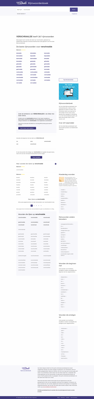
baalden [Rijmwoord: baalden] (32, 177)
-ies (62, 334)
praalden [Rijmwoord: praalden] (18, 194)
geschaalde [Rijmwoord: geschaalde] (33, 66)
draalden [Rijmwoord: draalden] (46, 180)
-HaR (62, 332)
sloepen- (63, 302)
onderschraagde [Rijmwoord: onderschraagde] (22, 255)
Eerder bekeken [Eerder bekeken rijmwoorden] (21, 13)
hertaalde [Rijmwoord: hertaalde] (46, 69)
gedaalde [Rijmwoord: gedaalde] (32, 61)
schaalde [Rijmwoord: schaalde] (32, 194)
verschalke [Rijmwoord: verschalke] (21, 243)
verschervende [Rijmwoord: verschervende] (21, 265)
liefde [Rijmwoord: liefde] (62, 196)
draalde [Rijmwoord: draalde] (32, 180)
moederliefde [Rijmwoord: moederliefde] (64, 198)
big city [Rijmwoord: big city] (62, 237)
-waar (62, 347)
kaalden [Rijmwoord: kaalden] (32, 187)
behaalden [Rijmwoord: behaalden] (33, 53)
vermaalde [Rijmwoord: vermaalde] (33, 74)
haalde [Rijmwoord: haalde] (32, 184)
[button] (55, 164)
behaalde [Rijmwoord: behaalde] (18, 53)
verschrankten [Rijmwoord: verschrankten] (21, 267)
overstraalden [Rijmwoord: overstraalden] (21, 262)
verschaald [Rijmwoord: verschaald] (21, 225)
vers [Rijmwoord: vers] (62, 206)
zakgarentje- (64, 277)
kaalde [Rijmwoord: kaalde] (18, 187)
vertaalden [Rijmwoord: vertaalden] (47, 80)
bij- (61, 298)
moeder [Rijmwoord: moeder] (63, 189)
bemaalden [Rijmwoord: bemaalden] (19, 55)
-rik (61, 341)
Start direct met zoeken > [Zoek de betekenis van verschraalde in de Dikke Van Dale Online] (27, 128)
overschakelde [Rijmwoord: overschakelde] (34, 260)
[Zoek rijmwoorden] (30, 10)
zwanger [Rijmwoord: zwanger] (63, 234)
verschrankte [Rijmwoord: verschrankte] (46, 246)
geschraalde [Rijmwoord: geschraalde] (21, 222)
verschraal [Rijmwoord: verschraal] (33, 225)
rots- (62, 287)
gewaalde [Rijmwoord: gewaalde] (33, 69)
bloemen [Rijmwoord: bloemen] (63, 202)
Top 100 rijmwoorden (68, 79)
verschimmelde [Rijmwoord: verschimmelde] (34, 265)
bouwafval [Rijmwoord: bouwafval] (63, 249)
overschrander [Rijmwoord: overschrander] (46, 260)
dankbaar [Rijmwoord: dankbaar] (63, 204)
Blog (58, 397)
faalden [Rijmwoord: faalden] (18, 184)
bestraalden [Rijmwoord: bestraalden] (33, 58)
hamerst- (63, 285)
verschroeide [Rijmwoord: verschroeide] (46, 248)
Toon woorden (36, 157)
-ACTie (62, 354)
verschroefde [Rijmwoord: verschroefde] (34, 248)
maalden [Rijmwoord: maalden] (32, 189)
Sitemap (63, 397)
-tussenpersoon (64, 351)
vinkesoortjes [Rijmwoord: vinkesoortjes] (64, 247)
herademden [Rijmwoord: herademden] (64, 228)
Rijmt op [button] (19, 9)
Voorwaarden (73, 397)
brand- (62, 283)
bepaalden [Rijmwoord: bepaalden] (47, 55)
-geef (62, 330)
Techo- (62, 300)
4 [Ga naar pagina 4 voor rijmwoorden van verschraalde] (38, 205)
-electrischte (64, 358)
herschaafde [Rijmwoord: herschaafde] (34, 236)
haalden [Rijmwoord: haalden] (46, 184)
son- (62, 281)
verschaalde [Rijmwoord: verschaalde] (19, 77)
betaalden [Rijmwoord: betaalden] (19, 61)
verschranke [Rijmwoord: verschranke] (34, 246)
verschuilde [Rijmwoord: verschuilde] (21, 251)
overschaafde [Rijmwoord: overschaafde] (46, 236)
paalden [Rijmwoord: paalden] (32, 192)
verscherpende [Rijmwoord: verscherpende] (46, 262)
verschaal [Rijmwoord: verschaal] (20, 241)
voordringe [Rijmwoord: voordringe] (63, 245)
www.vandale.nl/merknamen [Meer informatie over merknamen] (49, 387)
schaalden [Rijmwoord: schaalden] (46, 194)
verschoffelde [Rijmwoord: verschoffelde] (46, 265)
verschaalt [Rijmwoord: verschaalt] (33, 241)
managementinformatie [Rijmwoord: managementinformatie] (66, 224)
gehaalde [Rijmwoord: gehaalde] (18, 64)
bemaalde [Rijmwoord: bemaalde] (47, 53)
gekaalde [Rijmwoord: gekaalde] (32, 64)
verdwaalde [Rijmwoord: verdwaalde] (19, 72)
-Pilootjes (63, 356)
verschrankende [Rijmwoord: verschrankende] (35, 255)
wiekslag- (63, 296)
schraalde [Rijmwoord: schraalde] (33, 239)
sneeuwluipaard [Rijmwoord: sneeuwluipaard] (64, 251)
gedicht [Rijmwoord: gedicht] (62, 232)
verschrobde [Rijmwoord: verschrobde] (21, 248)
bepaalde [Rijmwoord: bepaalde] (32, 55)
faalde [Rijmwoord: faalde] (45, 182)
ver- (17, 144)
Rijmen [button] (73, 9)
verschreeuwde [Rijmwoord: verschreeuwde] (34, 267)
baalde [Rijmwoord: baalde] (18, 177)
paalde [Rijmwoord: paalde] (18, 192)
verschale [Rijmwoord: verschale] (45, 241)
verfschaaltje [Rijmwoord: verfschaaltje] (34, 262)
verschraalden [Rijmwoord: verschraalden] (19, 169)
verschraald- (47, 141)
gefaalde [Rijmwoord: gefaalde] (46, 61)
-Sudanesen (64, 328)
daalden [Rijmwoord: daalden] (18, 180)
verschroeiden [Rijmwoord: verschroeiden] (21, 270)
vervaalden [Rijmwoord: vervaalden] (33, 83)
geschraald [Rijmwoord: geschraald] (21, 236)
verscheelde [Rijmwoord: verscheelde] (34, 243)
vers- (31, 141)
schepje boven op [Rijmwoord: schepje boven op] (65, 230)
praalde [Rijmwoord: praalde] (46, 192)
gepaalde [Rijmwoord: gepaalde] (18, 66)
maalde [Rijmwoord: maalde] (18, 189)
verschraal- (33, 144)
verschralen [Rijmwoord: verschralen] (21, 246)
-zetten (62, 345)
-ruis (62, 343)
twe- (62, 294)
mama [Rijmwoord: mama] (62, 194)
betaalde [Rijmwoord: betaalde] (46, 58)
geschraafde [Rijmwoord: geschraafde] (34, 234)
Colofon (67, 397)
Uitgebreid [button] (74, 13)
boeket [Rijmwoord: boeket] (62, 200)
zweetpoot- (63, 292)
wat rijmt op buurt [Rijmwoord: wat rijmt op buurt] (65, 243)
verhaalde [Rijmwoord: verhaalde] (47, 72)
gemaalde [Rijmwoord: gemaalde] (47, 64)
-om (62, 349)
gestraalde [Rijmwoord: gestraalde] (19, 69)
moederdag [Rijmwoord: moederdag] (64, 191)
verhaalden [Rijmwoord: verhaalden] (19, 74)
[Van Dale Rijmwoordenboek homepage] (22, 3)
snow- (62, 279)
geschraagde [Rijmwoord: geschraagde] (46, 234)
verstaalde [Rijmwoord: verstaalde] (47, 77)
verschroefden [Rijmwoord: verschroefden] (46, 267)
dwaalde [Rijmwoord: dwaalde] (18, 182)
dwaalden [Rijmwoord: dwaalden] (32, 182)
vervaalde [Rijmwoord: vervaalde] (19, 83)
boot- (62, 304)
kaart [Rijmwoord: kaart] (62, 208)
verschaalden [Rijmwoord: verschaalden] (33, 77)
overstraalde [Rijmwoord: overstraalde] (21, 239)
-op (61, 337)
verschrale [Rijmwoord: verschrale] (46, 225)
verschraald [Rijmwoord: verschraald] (46, 217)
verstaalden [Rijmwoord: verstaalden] (19, 80)
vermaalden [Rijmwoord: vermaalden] (47, 74)
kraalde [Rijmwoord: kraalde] (46, 187)
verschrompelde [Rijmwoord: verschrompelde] (47, 255)
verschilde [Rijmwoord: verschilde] (45, 243)
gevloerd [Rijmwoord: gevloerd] (63, 241)
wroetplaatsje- (64, 289)
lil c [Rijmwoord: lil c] (61, 226)
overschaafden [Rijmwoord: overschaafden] (22, 260)
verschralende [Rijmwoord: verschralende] (21, 229)
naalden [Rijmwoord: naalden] (46, 189)
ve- (17, 141)
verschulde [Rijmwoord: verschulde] (33, 251)
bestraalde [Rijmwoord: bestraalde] (19, 58)
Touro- (62, 306)
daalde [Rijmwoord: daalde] (46, 177)
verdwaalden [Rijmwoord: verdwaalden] (33, 72)
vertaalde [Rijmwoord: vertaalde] (33, 80)
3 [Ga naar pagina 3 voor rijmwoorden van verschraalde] (36, 205)
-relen (62, 339)
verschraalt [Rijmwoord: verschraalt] (46, 222)
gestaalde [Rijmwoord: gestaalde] (47, 66)
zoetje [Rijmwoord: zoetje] (62, 239)
